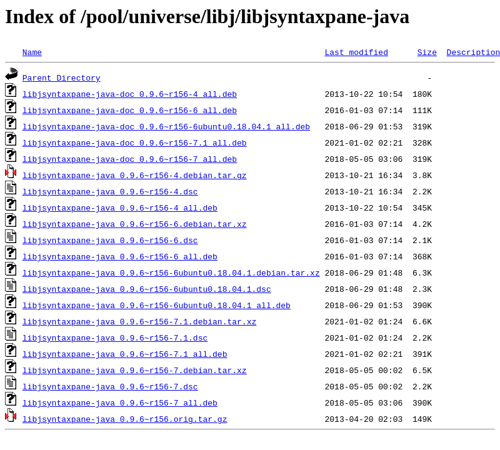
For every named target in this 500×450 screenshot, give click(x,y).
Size (427, 52)
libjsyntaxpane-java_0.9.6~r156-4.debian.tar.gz (134, 175)
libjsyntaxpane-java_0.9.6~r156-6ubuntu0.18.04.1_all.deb (156, 305)
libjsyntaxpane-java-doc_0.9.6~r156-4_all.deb (129, 93)
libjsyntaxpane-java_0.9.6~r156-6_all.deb (120, 256)
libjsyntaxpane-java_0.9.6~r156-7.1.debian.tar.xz (139, 321)
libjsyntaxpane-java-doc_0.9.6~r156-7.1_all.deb (134, 142)
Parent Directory (61, 77)
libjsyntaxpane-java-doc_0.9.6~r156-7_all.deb (129, 158)
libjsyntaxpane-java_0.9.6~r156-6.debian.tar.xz (134, 223)
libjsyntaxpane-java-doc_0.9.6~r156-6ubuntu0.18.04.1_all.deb (166, 126)
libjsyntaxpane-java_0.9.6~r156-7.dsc (110, 386)
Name (32, 52)
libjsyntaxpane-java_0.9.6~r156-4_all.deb (120, 207)
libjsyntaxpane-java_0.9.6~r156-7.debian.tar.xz (134, 370)
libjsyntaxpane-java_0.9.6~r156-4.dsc (110, 191)
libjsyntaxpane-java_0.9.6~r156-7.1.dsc (115, 337)
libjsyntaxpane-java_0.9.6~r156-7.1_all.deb (125, 353)
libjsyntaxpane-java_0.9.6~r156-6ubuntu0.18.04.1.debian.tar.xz (171, 272)
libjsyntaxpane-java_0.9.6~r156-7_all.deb (120, 402)
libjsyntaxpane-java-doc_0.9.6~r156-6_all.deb (129, 110)
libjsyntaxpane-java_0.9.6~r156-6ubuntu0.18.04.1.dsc (146, 288)
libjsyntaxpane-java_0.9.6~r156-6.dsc (110, 240)
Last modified (356, 52)
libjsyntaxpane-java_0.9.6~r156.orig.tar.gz (125, 418)
